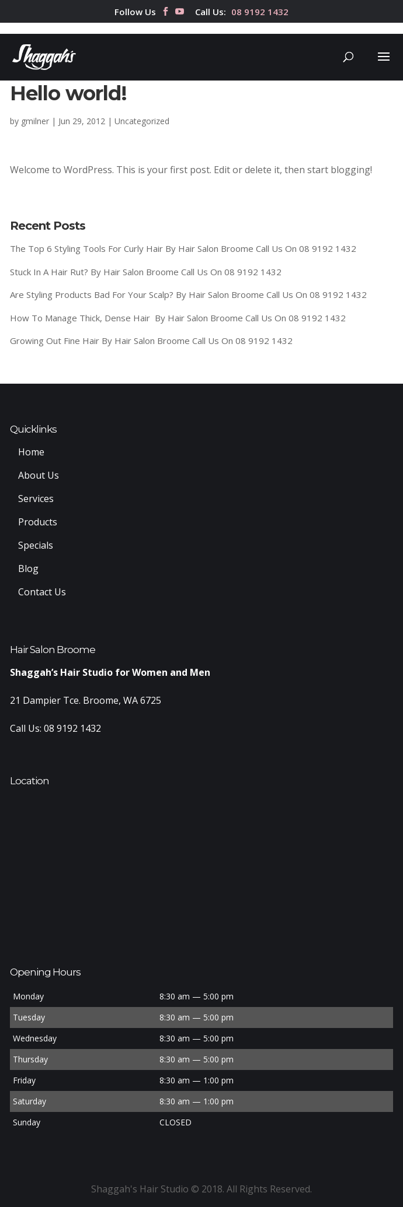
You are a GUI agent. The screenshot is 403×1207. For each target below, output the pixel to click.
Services (36, 498)
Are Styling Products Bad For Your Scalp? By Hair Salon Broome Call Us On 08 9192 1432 (188, 294)
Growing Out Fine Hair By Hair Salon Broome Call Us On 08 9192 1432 (151, 340)
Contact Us (42, 591)
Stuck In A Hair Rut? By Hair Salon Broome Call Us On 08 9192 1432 (146, 272)
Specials (35, 545)
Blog (28, 568)
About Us (38, 475)
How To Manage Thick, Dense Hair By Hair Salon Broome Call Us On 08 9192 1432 (178, 318)
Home (31, 451)
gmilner (35, 121)
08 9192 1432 (260, 12)
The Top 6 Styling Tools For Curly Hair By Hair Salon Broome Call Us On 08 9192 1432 (183, 248)
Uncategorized (141, 121)
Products (37, 521)
